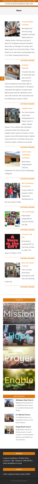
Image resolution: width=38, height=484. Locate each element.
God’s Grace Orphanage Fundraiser (26, 155)
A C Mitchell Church (23, 415)
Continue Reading (27, 60)
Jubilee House (27, 108)
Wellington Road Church (24, 400)
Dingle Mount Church (23, 427)
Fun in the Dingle (28, 212)
